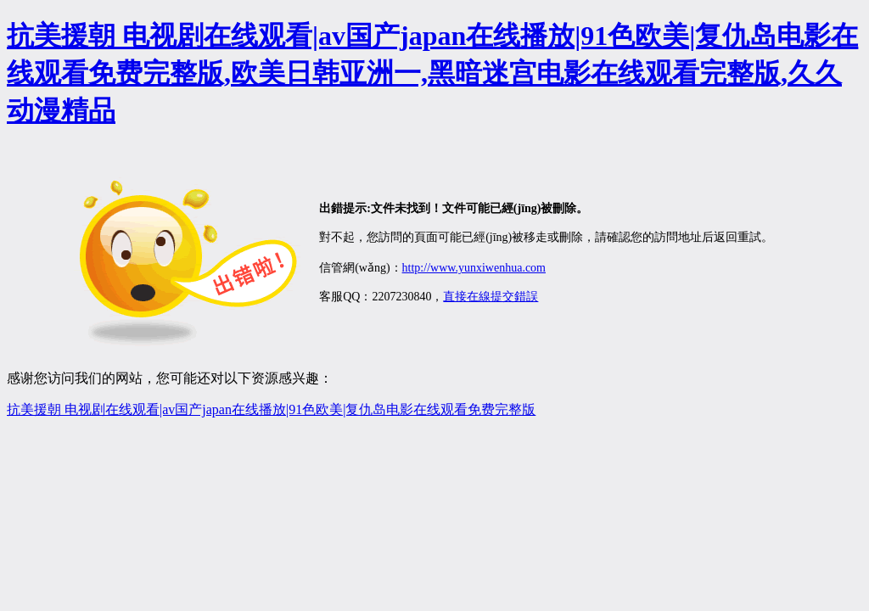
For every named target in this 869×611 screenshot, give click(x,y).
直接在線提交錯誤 (490, 296)
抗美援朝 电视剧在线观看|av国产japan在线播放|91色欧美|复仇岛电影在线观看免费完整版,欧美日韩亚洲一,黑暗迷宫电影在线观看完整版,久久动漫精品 (432, 73)
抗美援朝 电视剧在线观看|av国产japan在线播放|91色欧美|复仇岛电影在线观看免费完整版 (271, 409)
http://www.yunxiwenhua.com (474, 267)
